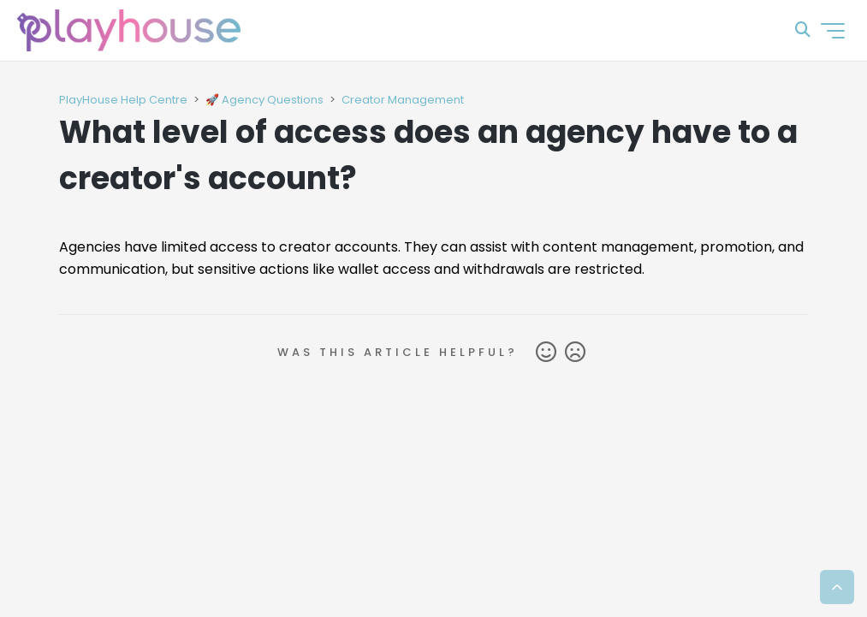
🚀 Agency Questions (264, 100)
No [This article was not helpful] (575, 353)
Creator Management (402, 100)
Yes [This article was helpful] (546, 353)
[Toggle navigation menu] (833, 31)
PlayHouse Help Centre (123, 100)
